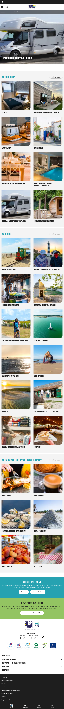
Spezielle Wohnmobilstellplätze (14, 221)
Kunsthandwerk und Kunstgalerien (46, 412)
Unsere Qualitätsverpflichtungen (11, 690)
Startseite (4, 677)
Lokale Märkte (7, 567)
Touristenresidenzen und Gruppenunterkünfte (43, 185)
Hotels (4, 113)
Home (3, 12)
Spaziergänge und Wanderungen (45, 305)
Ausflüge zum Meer (41, 341)
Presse (3, 683)
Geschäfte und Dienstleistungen (13, 447)
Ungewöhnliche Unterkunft (44, 221)
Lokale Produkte (40, 531)
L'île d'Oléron (6, 656)
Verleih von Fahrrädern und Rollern (15, 341)
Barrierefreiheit (38, 592)
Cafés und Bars (39, 496)
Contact (23, 592)
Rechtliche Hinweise (7, 680)
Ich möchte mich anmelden (32, 613)
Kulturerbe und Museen (10, 305)
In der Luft (5, 412)
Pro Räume (5, 670)
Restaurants (6, 496)
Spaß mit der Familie (9, 270)
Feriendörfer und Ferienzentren (13, 184)
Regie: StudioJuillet (7, 700)
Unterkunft (6, 666)
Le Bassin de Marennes (9, 659)
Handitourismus (6, 687)
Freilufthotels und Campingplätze (46, 113)
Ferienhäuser (38, 148)
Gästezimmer (6, 148)
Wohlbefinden (39, 376)
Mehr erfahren (56, 77)
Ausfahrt (37, 447)
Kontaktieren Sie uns (7, 693)
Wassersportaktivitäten (10, 376)
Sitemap (4, 696)
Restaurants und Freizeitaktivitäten (14, 663)
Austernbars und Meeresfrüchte (14, 531)
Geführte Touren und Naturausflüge (47, 270)
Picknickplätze (39, 567)
